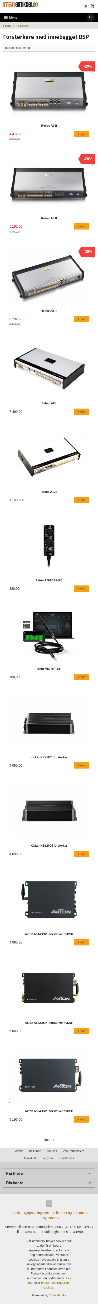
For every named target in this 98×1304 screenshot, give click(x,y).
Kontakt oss (66, 1158)
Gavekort (30, 1158)
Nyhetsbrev (50, 1218)
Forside (7, 25)
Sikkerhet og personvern (71, 1213)
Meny (10, 17)
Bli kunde (35, 1151)
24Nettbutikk (57, 1295)
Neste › (49, 1140)
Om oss (52, 1151)
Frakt (16, 1213)
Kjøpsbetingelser (36, 1213)
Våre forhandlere (73, 1151)
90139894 (28, 1232)
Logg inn (47, 1158)
